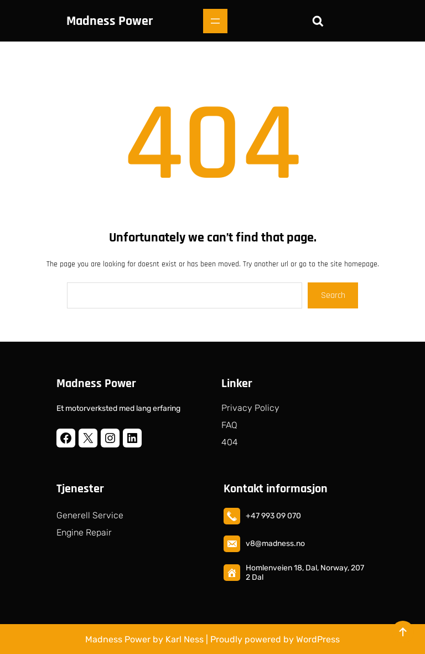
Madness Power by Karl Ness (144, 639)
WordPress (318, 639)
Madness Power (109, 21)
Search (333, 295)
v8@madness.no (275, 543)
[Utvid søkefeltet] (317, 21)
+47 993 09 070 (273, 516)
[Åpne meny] (215, 21)
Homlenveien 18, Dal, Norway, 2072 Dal (305, 572)
